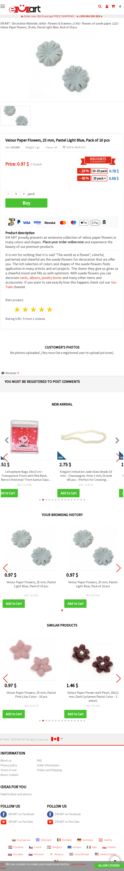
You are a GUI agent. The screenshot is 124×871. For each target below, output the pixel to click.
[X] (2, 864)
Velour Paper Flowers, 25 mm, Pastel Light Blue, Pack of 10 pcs (31, 584)
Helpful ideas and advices (16, 794)
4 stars (41, 309)
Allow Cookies (109, 865)
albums (34, 277)
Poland (109, 847)
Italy (92, 847)
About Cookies (9, 775)
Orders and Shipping (49, 770)
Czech (35, 847)
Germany (85, 840)
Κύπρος (56, 854)
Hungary (54, 847)
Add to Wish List (74, 147)
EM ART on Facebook (17, 814)
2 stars (25, 309)
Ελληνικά (43, 840)
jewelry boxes (52, 277)
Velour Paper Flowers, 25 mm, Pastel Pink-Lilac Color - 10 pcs (57, 695)
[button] (40, 500)
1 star (17, 309)
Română (64, 840)
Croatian (15, 847)
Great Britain (79, 854)
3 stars (34, 309)
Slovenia (36, 854)
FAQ (39, 760)
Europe (74, 847)
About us (6, 760)
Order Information (48, 765)
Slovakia (15, 854)
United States (105, 854)
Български (21, 840)
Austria (105, 840)
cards (24, 277)
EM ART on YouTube (16, 822)
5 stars (50, 309)
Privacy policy (8, 765)
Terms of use (8, 770)
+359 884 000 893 (89, 16)
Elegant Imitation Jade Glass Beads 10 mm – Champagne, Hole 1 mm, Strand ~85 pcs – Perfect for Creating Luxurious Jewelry (93, 476)
